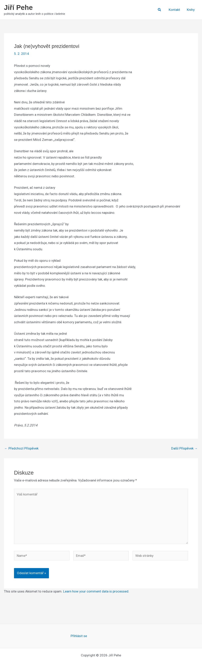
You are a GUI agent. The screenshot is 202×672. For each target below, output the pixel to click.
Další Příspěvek (184, 448)
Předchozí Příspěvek (21, 448)
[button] (159, 9)
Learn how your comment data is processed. (96, 591)
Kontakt (174, 10)
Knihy (191, 10)
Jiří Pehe (18, 7)
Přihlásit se (79, 636)
